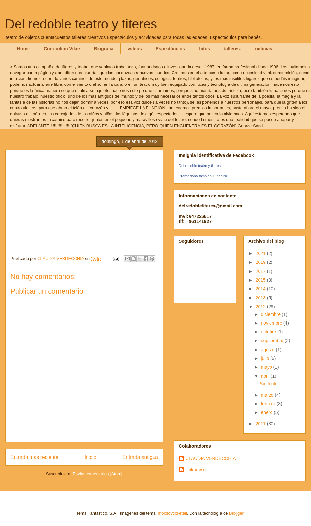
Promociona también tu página (203, 176)
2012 (261, 306)
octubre (269, 331)
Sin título (268, 383)
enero (267, 412)
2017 (261, 271)
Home (23, 48)
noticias (263, 48)
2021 (261, 253)
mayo (267, 367)
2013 (261, 297)
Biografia (104, 48)
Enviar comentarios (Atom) (97, 473)
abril (266, 376)
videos (134, 48)
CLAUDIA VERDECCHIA (210, 458)
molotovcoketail (172, 513)
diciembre (271, 314)
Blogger (236, 513)
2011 (261, 423)
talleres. (232, 48)
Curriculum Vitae (62, 48)
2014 (261, 288)
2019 (261, 262)
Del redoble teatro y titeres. (200, 166)
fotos (204, 48)
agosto (268, 349)
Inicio (90, 457)
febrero (268, 403)
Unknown (194, 469)
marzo (268, 394)
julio (265, 358)
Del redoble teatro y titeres (81, 24)
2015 (261, 280)
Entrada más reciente (34, 457)
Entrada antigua (140, 457)
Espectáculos (170, 48)
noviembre (272, 323)
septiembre (272, 340)
